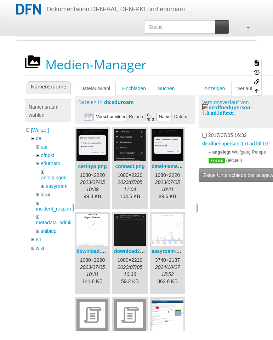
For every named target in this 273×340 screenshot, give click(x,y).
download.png (93, 251)
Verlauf (244, 88)
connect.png (129, 166)
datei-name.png (170, 166)
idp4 (45, 194)
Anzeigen (214, 88)
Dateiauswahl (95, 88)
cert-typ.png (92, 166)
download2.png (132, 251)
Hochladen (134, 88)
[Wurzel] (40, 130)
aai (44, 147)
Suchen (166, 88)
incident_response (56, 209)
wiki (40, 248)
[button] (244, 27)
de (38, 138)
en (38, 239)
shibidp (48, 231)
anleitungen (54, 177)
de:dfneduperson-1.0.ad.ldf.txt (227, 110)
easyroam (56, 186)
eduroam (50, 163)
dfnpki (47, 155)
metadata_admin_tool (60, 222)
